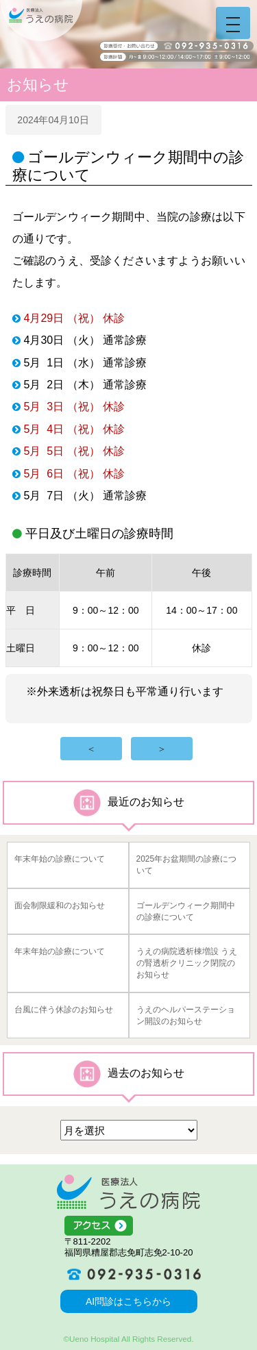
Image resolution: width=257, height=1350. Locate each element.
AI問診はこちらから (128, 1301)
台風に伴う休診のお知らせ (63, 1009)
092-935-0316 (129, 1274)
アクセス (128, 1226)
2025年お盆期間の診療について (186, 864)
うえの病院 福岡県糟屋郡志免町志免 (41, 20)
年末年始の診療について (59, 859)
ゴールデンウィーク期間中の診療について (185, 911)
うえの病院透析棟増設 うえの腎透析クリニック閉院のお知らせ (186, 963)
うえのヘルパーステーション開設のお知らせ (185, 1015)
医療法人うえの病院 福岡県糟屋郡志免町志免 (128, 1192)
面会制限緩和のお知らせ (59, 905)
